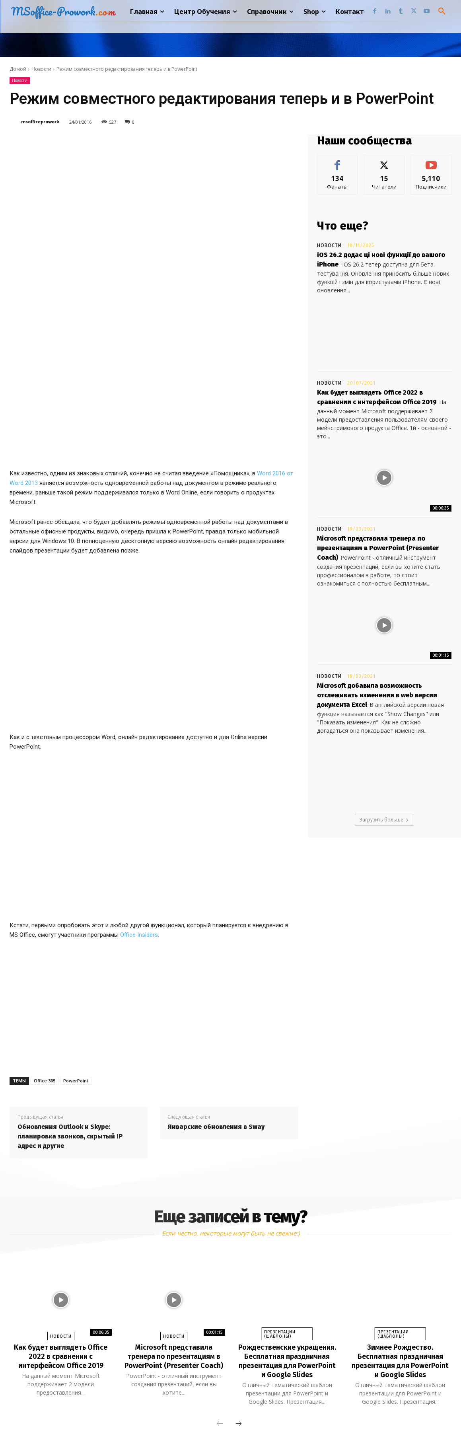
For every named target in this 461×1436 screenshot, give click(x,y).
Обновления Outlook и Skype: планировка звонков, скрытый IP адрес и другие (70, 1040)
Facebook (161, 1414)
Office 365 (44, 985)
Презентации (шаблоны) (280, 1238)
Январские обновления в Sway (216, 1031)
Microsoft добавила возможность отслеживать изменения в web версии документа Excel (377, 695)
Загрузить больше (384, 819)
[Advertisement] (154, 909)
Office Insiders (139, 839)
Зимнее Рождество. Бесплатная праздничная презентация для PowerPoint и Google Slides (400, 1264)
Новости (41, 69)
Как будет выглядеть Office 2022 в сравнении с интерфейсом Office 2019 (61, 1259)
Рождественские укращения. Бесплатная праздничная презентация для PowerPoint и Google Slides (287, 1268)
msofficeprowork (40, 122)
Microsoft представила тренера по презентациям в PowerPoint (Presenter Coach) (378, 548)
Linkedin (203, 1414)
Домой (18, 69)
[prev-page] (220, 1335)
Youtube (316, 1414)
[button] (441, 11)
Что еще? (343, 226)
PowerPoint (75, 985)
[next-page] (239, 1335)
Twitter (278, 1414)
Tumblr (241, 1414)
